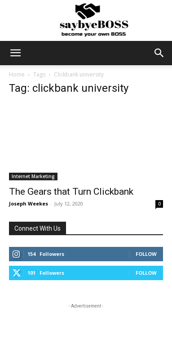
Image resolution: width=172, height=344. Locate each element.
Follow (146, 253)
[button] (15, 53)
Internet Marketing (33, 176)
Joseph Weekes (28, 203)
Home (17, 74)
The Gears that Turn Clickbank (71, 191)
